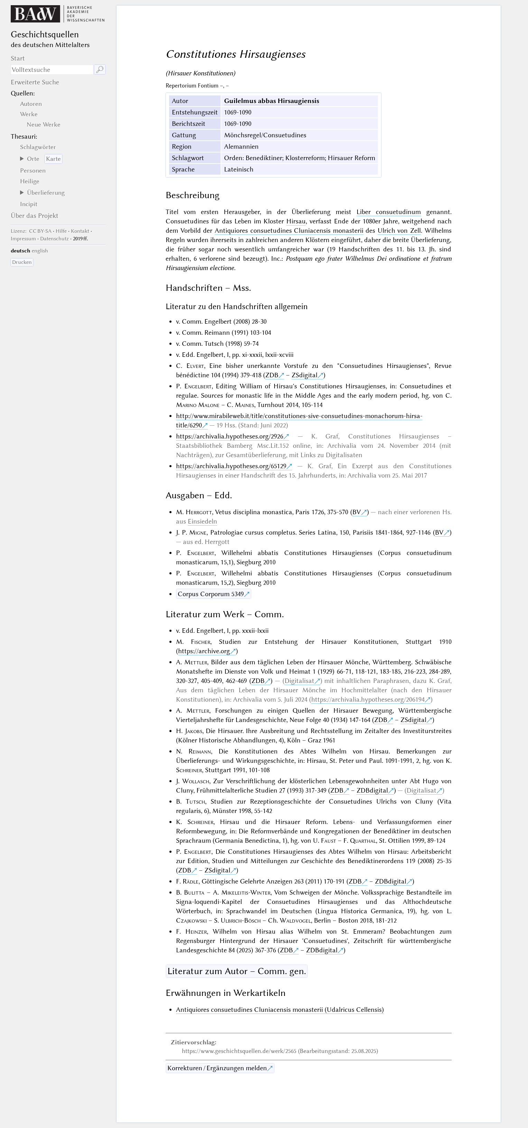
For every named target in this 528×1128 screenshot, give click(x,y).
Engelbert (198, 386)
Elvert (195, 366)
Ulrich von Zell (399, 230)
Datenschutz (54, 238)
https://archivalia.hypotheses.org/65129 (231, 466)
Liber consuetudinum (388, 212)
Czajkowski (191, 920)
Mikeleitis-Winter (245, 892)
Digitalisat (299, 681)
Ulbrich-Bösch (241, 920)
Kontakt (80, 231)
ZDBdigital (372, 790)
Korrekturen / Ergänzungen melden (217, 1068)
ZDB (271, 375)
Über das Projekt (34, 216)
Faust (328, 840)
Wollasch (195, 781)
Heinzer (196, 931)
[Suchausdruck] (52, 70)
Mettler (195, 662)
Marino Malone (198, 405)
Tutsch (195, 801)
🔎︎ (99, 70)
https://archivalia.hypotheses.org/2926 (229, 436)
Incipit (28, 204)
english (40, 251)
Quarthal (363, 840)
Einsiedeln (202, 521)
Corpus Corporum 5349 (211, 594)
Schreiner (189, 770)
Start (18, 58)
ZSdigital (304, 375)
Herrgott (199, 512)
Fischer (200, 642)
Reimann (199, 751)
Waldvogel (295, 920)
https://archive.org (204, 651)
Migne (197, 532)
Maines (244, 405)
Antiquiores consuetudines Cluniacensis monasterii (289, 230)
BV (356, 512)
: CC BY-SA (31, 231)
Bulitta (194, 892)
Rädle (190, 881)
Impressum (23, 238)
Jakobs (193, 731)
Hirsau (296, 221)
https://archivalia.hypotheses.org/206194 (368, 699)
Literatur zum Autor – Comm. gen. (236, 971)
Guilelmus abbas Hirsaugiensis (271, 101)
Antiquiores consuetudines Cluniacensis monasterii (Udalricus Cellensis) (280, 1010)
